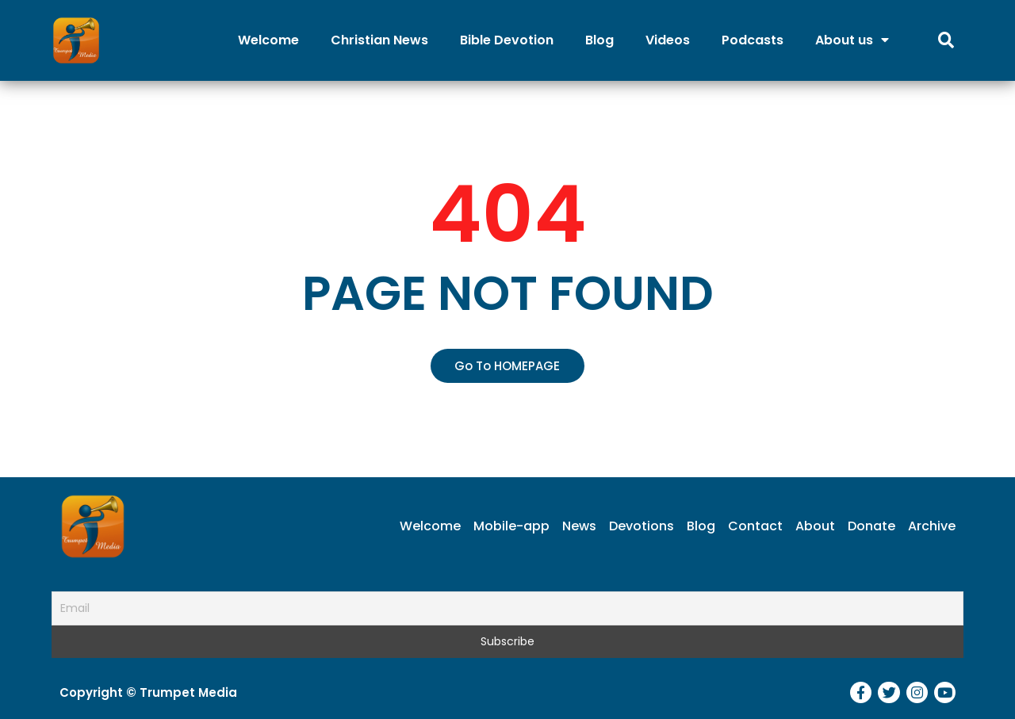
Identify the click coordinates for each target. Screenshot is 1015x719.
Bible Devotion (506, 40)
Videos (667, 40)
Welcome (268, 40)
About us (852, 40)
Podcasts (752, 40)
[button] (507, 366)
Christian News (379, 40)
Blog (599, 40)
